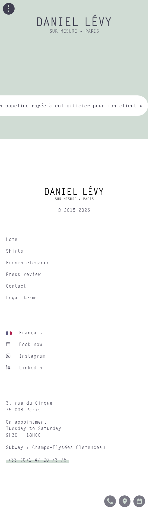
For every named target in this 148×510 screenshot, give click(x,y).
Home (12, 239)
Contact (16, 286)
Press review (23, 274)
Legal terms (22, 298)
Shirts (14, 251)
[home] (74, 195)
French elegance (28, 263)
